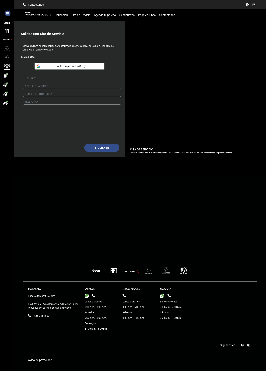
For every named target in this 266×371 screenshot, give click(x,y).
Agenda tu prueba (105, 15)
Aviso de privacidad (40, 360)
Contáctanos (167, 15)
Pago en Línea (147, 15)
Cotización (61, 15)
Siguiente (102, 147)
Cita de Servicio (80, 15)
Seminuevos (127, 15)
